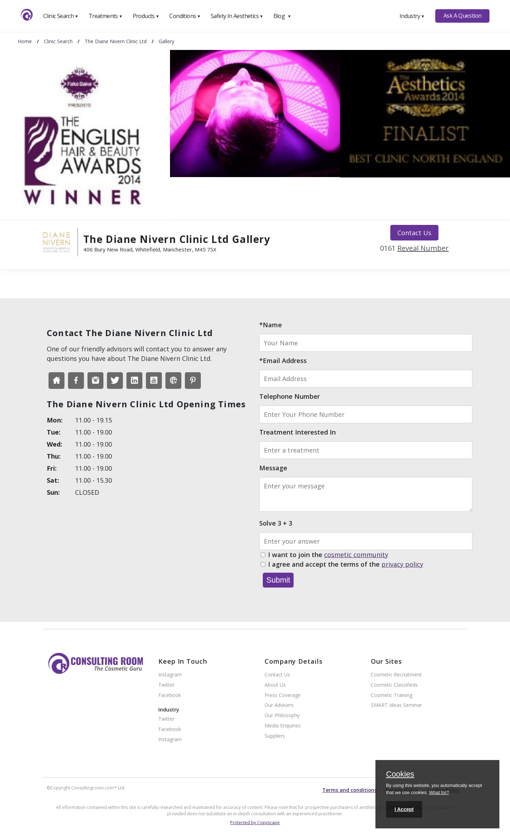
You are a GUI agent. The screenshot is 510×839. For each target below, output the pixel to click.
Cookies (400, 774)
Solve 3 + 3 (275, 523)
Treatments (106, 16)
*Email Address (283, 360)
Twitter (166, 685)
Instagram (170, 675)
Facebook (169, 695)
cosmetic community (356, 554)
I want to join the (328, 555)
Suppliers (275, 736)
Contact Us (414, 232)
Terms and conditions (349, 790)
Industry (412, 16)
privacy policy (402, 564)
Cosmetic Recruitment (396, 675)
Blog (282, 16)
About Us (275, 685)
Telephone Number (289, 396)
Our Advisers (279, 705)
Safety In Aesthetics (237, 16)
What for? (439, 792)
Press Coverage (283, 695)
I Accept (404, 809)
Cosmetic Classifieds (394, 685)
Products (146, 16)
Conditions (184, 16)
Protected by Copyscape (255, 823)
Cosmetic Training (391, 695)
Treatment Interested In (297, 432)
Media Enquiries (283, 726)
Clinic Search (60, 16)
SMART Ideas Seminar (396, 705)
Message (273, 468)
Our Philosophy (282, 716)
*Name (270, 325)
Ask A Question (462, 15)
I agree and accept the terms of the (345, 564)
